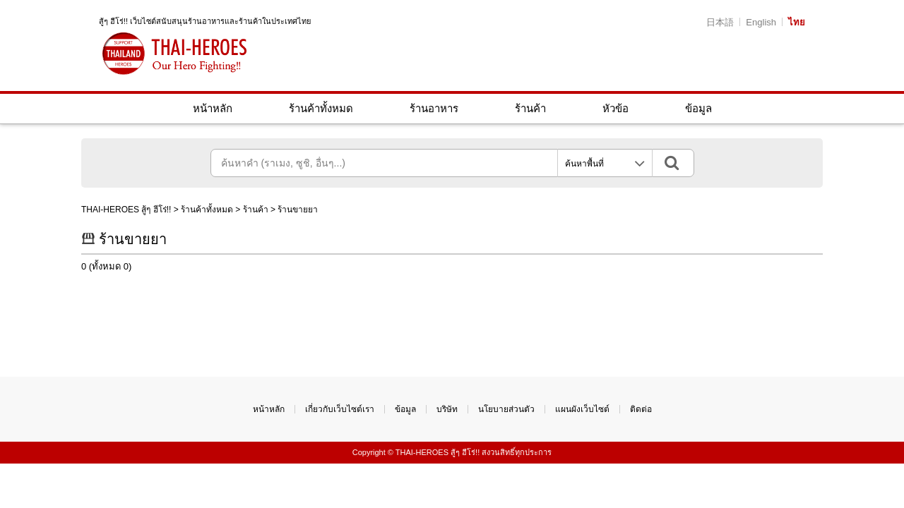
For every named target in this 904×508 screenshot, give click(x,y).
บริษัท (447, 409)
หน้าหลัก (212, 108)
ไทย (796, 22)
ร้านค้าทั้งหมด (321, 108)
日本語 (720, 22)
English (761, 22)
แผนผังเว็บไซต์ (582, 409)
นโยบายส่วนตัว (506, 409)
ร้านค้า (530, 108)
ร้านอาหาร (434, 108)
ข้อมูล (698, 108)
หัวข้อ (615, 108)
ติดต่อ (641, 409)
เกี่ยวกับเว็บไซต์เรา (339, 409)
